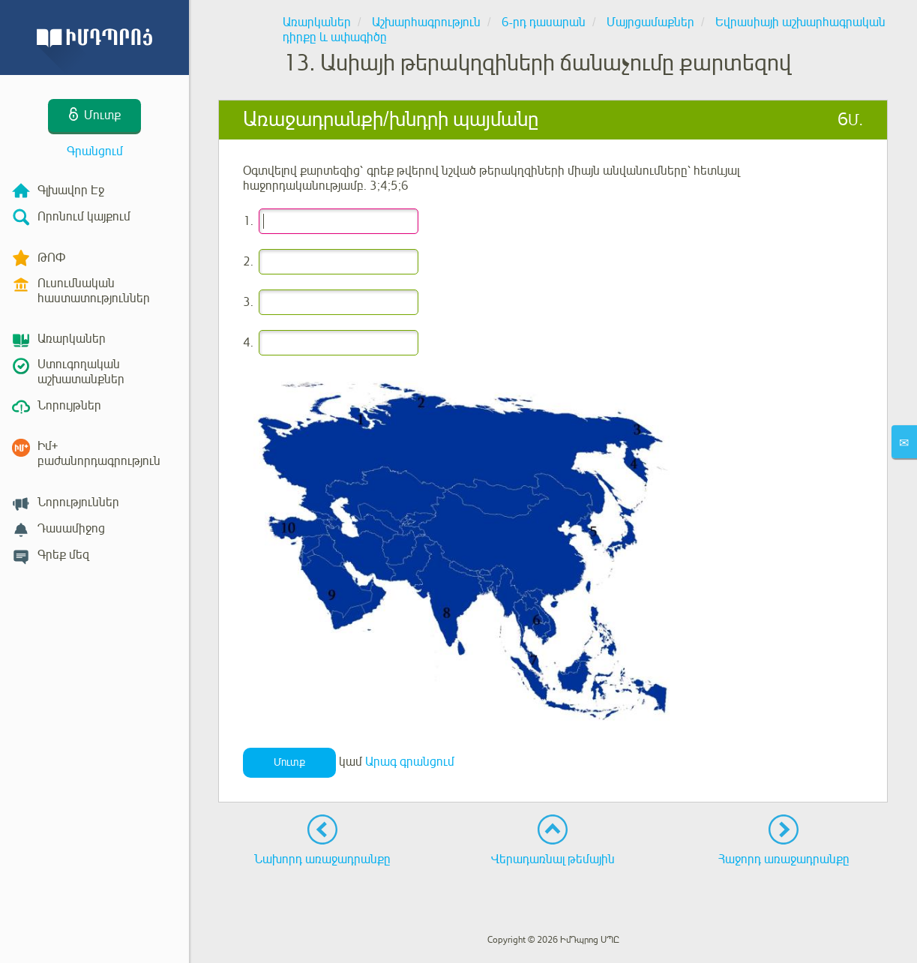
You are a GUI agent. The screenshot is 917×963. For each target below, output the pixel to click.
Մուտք (289, 762)
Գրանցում (95, 151)
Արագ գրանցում (409, 762)
